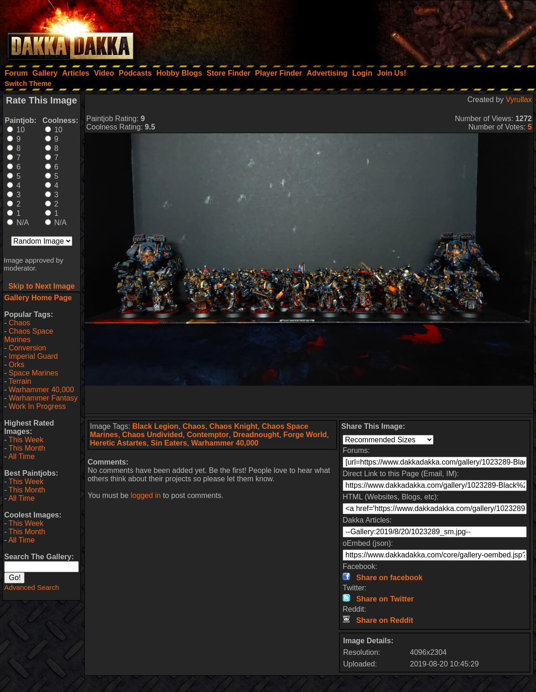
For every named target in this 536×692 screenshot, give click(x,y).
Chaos (19, 323)
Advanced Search (31, 587)
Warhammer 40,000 (41, 390)
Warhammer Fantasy (43, 398)
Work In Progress (37, 406)
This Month (26, 448)
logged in (146, 495)
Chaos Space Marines (28, 335)
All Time (21, 456)
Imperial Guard (33, 356)
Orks (17, 365)
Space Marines (33, 373)
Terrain (19, 381)
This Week (25, 440)
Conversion (27, 348)
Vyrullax (519, 99)
